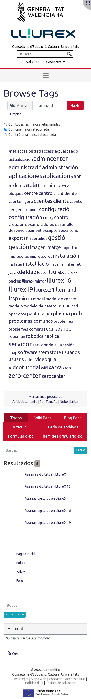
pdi (48, 313)
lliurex (56, 272)
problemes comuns (26, 329)
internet (73, 264)
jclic (12, 272)
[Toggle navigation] (45, 75)
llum (61, 289)
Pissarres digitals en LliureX (45, 474)
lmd (71, 289)
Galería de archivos (61, 427)
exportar (18, 238)
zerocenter (53, 376)
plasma (61, 313)
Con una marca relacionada (28, 129)
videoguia (45, 359)
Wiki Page (42, 418)
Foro (19, 581)
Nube (64, 402)
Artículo (20, 427)
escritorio (69, 230)
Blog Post (72, 418)
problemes (63, 321)
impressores (41, 256)
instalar (15, 264)
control (62, 217)
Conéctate (54, 62)
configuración (25, 217)
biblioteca (58, 185)
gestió (56, 237)
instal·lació (36, 264)
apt (77, 176)
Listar (74, 402)
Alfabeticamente (24, 402)
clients (61, 201)
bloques (16, 193)
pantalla (35, 313)
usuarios (71, 352)
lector (42, 272)
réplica (51, 336)
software (28, 352)
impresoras (19, 256)
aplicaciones (25, 175)
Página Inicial (25, 554)
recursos (53, 329)
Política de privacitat (61, 683)
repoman (17, 336)
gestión (19, 246)
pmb (76, 313)
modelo (16, 306)
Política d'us (34, 683)
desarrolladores (39, 224)
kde (20, 272)
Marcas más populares (45, 397)
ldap (31, 272)
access (47, 151)
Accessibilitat (75, 679)
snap (13, 352)
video (30, 359)
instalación (66, 256)
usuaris (16, 359)
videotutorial (24, 367)
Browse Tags (31, 93)
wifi (44, 367)
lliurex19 (21, 289)
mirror (26, 298)
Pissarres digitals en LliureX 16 (48, 486)
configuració (54, 209)
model (39, 298)
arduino (17, 185)
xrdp (67, 367)
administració (25, 167)
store (55, 352)
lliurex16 (59, 280)
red (67, 329)
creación (16, 224)
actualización (21, 159)
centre (31, 193)
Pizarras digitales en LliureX (45, 498)
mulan (64, 305)
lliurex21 (44, 289)
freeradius (37, 238)
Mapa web (38, 679)
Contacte (56, 679)
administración (60, 167)
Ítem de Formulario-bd (63, 436)
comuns (31, 209)
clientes (43, 201)
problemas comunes (31, 321)
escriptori (51, 230)
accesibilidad (29, 151)
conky (48, 217)
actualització (66, 151)
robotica (35, 336)
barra (43, 185)
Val (28, 62)
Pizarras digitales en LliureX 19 (48, 523)
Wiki (20, 572)
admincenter (50, 158)
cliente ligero (21, 201)
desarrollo (64, 224)
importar (69, 247)
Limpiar (15, 114)
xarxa (55, 367)
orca (22, 314)
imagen (38, 247)
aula (31, 185)
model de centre (61, 298)
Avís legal (21, 679)
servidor (20, 344)
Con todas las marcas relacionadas (34, 124)
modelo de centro (40, 306)
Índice (20, 563)
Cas (36, 62)
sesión (68, 344)
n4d (74, 306)
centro (46, 193)
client (58, 193)
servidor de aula (47, 344)
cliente (70, 193)
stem (43, 352)
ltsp (13, 298)
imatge (53, 247)
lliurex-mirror (34, 281)
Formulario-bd (21, 436)
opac (13, 314)
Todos (16, 418)
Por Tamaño (49, 402)
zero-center (25, 375)
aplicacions (58, 175)
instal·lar (57, 264)
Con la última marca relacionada (32, 134)
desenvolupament (25, 230)
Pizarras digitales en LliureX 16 (48, 511)
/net (13, 151)
